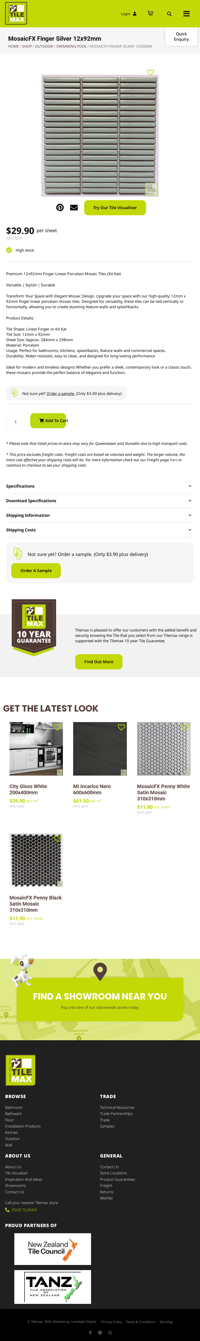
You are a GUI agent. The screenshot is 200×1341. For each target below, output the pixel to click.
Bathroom (14, 1107)
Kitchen (11, 1131)
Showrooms (15, 1184)
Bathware (13, 1113)
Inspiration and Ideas (23, 1178)
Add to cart (55, 420)
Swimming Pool (71, 46)
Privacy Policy (111, 1320)
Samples (107, 1125)
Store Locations (113, 1172)
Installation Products (23, 1125)
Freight (106, 1184)
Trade (105, 1119)
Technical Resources (117, 1107)
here (173, 459)
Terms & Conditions (141, 1320)
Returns (107, 1190)
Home (13, 46)
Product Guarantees (117, 1178)
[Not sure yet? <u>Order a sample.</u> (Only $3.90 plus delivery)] (14, 393)
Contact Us (14, 1190)
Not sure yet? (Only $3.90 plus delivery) (72, 393)
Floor (9, 1119)
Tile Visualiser (16, 1172)
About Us (13, 1165)
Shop (27, 46)
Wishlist (106, 1196)
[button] (169, 14)
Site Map (166, 1320)
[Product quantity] (17, 421)
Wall (8, 1144)
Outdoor (44, 46)
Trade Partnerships (116, 1113)
